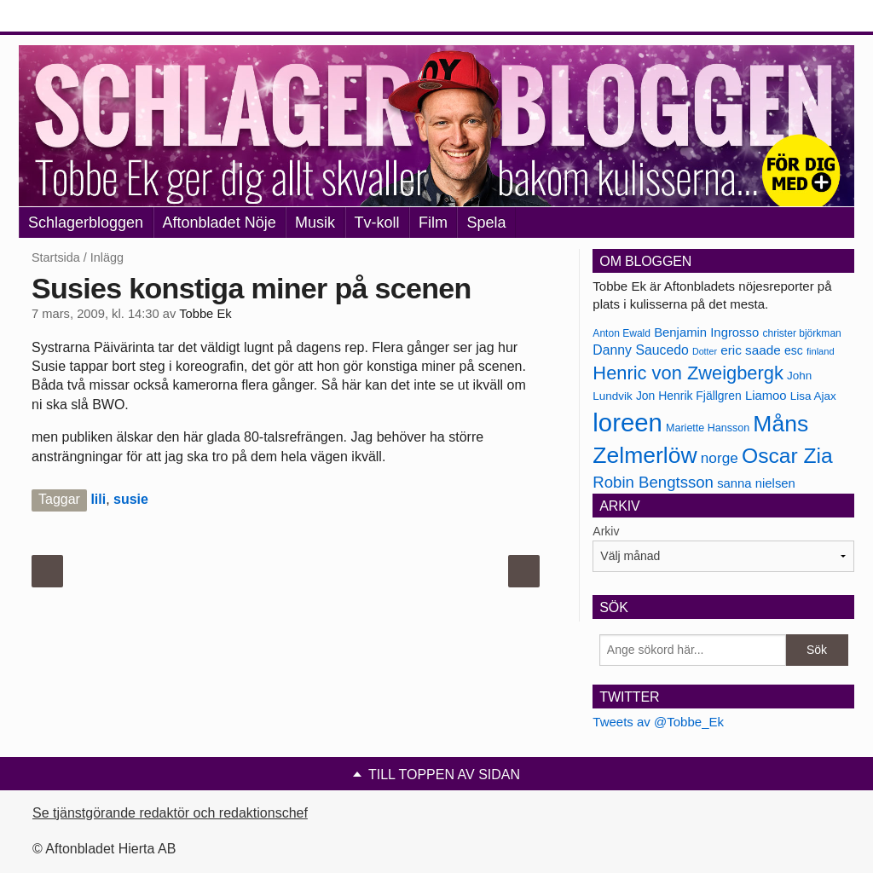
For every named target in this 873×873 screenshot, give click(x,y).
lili (98, 499)
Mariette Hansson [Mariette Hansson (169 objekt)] (707, 428)
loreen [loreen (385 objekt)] (627, 422)
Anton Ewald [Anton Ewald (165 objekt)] (621, 333)
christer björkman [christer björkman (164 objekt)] (801, 333)
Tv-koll (377, 222)
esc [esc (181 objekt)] (793, 350)
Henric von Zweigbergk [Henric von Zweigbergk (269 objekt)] (688, 373)
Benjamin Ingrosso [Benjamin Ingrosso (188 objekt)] (706, 332)
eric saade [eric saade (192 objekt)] (750, 350)
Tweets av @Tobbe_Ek (658, 721)
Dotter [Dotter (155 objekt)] (704, 351)
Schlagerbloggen (85, 222)
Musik (315, 222)
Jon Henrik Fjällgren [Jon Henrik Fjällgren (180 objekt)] (689, 395)
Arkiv (606, 531)
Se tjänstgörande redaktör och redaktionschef (170, 813)
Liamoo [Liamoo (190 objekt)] (766, 395)
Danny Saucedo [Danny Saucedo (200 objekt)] (640, 350)
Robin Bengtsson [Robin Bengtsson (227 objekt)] (653, 482)
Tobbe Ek (205, 314)
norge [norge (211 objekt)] (719, 457)
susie (130, 499)
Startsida (56, 257)
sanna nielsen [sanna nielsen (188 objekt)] (756, 483)
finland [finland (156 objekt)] (821, 351)
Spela (486, 222)
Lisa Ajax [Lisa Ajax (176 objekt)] (813, 396)
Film (433, 222)
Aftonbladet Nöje (219, 222)
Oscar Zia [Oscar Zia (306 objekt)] (787, 455)
